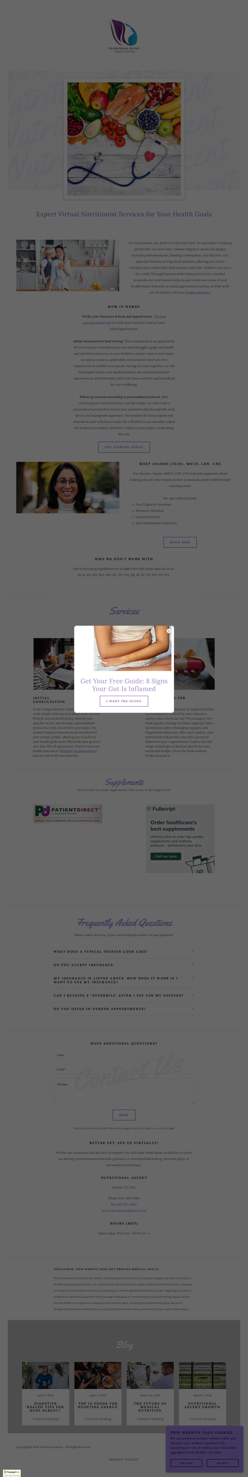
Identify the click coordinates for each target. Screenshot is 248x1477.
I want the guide (124, 701)
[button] (12, 1473)
